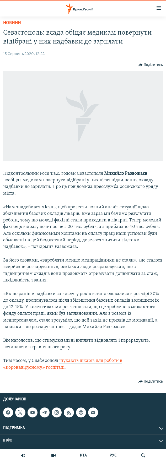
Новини (12, 22)
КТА (83, 455)
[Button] (150, 65)
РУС (113, 455)
